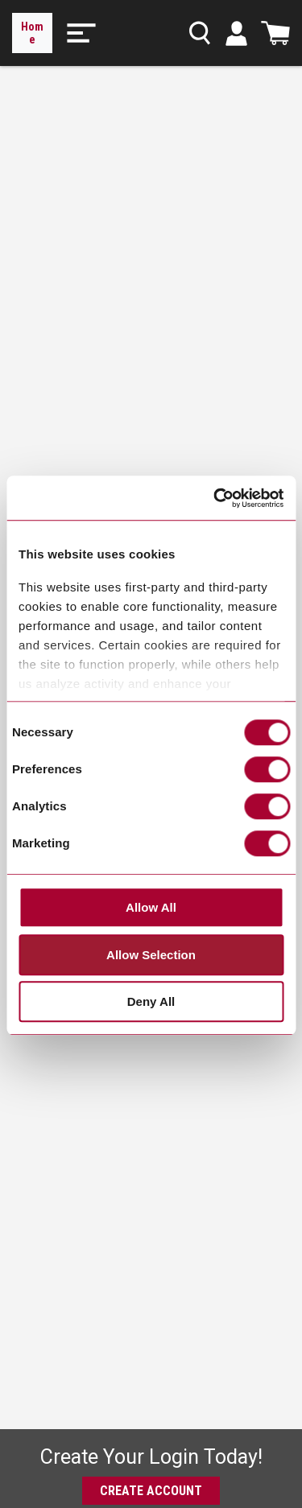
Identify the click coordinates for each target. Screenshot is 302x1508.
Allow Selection (151, 955)
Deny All (151, 1002)
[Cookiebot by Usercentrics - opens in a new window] (215, 498)
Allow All (151, 908)
